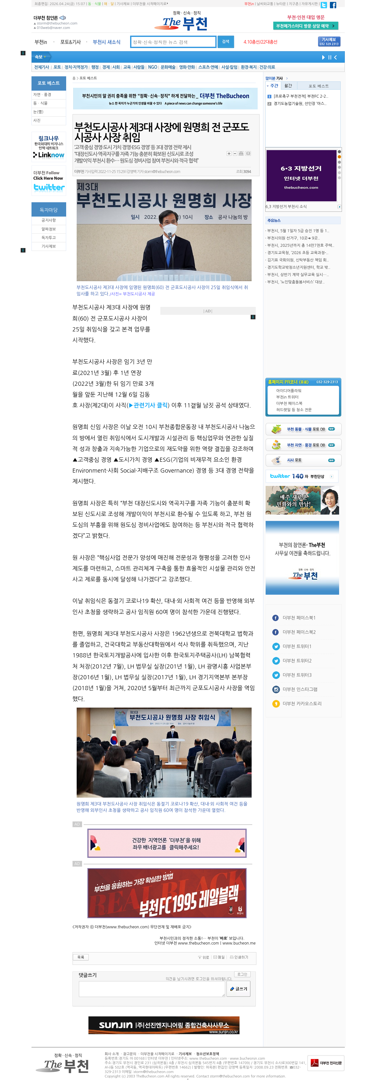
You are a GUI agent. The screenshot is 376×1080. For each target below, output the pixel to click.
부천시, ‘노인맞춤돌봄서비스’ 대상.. (295, 282)
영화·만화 (187, 67)
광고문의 (129, 1054)
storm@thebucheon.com (162, 172)
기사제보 (123, 4)
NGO (152, 67)
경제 (106, 67)
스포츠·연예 (208, 67)
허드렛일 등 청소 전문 (294, 410)
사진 (37, 120)
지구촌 (294, 4)
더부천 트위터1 (297, 646)
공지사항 (48, 220)
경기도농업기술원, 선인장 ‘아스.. (297, 104)
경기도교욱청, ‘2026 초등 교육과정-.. (297, 253)
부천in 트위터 (287, 397)
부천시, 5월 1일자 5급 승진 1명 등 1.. (298, 231)
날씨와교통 (265, 4)
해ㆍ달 (109, 4)
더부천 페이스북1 (299, 618)
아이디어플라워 (289, 391)
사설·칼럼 (229, 67)
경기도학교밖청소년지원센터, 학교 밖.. (298, 267)
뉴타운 (281, 4)
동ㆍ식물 (94, 4)
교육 (127, 67)
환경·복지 (248, 67)
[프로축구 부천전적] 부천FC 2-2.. (298, 96)
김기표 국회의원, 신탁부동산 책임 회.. (298, 260)
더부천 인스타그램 (300, 689)
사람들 (138, 67)
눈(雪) (38, 112)
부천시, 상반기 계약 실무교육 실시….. (298, 275)
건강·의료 (267, 67)
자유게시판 (310, 4)
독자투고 (48, 238)
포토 (57, 67)
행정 (95, 67)
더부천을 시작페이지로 (150, 4)
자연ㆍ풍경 (42, 95)
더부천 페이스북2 (299, 632)
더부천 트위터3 (297, 675)
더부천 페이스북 (289, 403)
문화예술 (168, 67)
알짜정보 (48, 229)
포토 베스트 (319, 85)
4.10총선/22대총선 (260, 42)
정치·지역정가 (76, 67)
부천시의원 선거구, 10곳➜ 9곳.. (293, 238)
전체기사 (41, 67)
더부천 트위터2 (297, 661)
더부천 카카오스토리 (302, 704)
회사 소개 (112, 1054)
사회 (116, 67)
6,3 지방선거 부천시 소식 (286, 207)
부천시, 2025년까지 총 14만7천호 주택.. (300, 245)
